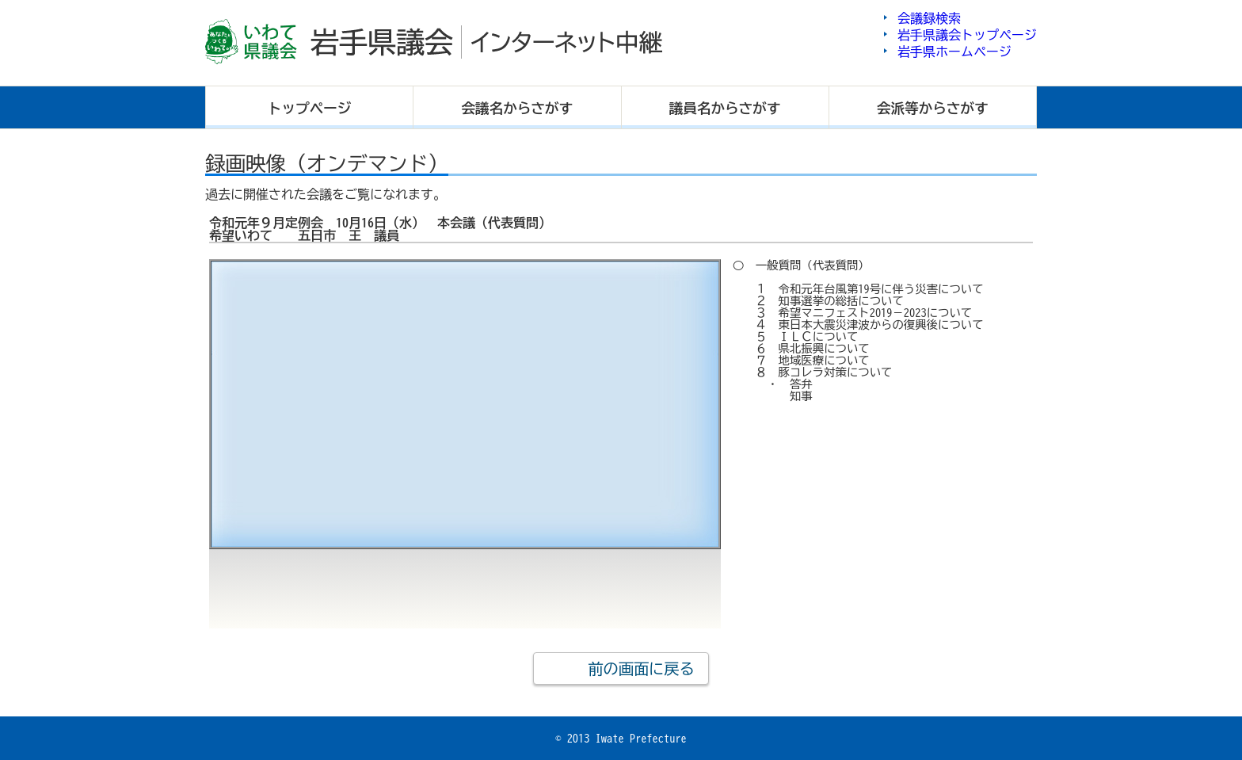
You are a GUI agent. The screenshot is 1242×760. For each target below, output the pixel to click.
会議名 (517, 108)
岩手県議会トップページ (967, 35)
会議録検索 (929, 18)
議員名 (725, 108)
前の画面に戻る (641, 668)
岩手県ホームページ (954, 51)
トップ (310, 108)
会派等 (933, 108)
